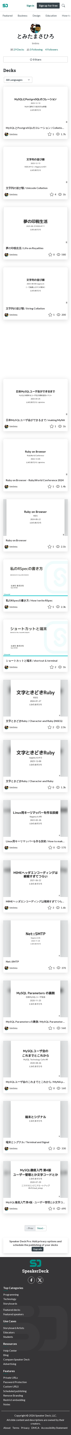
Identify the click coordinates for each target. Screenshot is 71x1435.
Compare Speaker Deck (16, 1359)
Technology (9, 1298)
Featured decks (11, 1309)
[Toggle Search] (63, 6)
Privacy (25, 1427)
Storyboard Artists (13, 1327)
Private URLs (10, 1377)
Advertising (9, 1363)
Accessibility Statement (54, 1427)
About (7, 1427)
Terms (15, 1427)
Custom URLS (11, 1386)
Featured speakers (13, 1314)
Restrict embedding (14, 1399)
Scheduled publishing (15, 1391)
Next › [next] (40, 1228)
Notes (6, 1404)
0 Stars (35, 59)
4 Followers (51, 49)
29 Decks (19, 49)
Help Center (10, 1350)
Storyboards (10, 1303)
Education (51, 15)
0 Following (36, 49)
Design (36, 15)
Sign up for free (48, 5)
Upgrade (37, 1249)
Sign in (30, 5)
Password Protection (15, 1382)
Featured (7, 15)
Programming (11, 1294)
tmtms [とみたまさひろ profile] (11, 134)
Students (8, 1336)
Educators (9, 1332)
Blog (6, 1354)
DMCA (35, 1427)
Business (22, 15)
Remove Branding (13, 1395)
